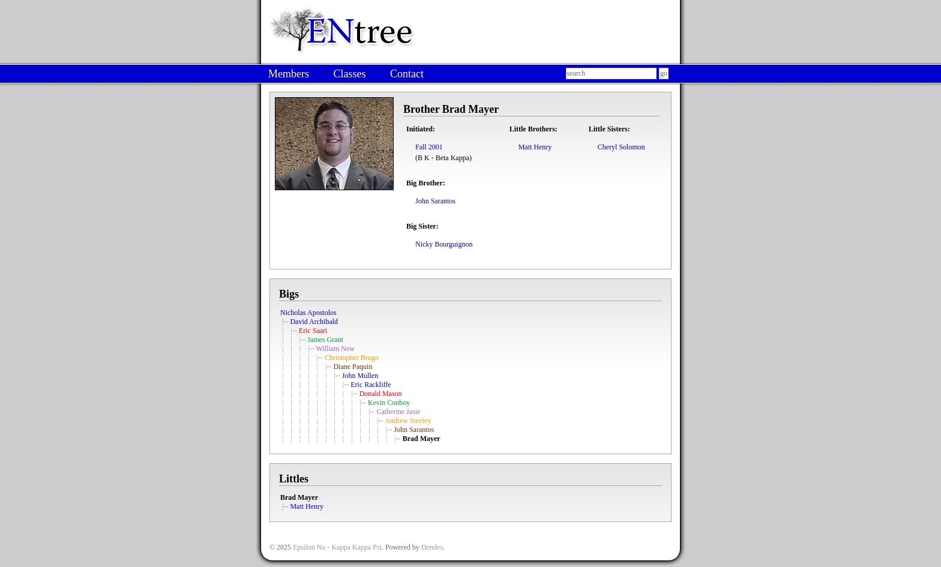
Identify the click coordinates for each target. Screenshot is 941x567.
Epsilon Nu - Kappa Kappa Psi (337, 547)
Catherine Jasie (398, 411)
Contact (407, 74)
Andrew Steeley (408, 420)
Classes (349, 74)
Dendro (432, 547)
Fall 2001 (429, 147)
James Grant (325, 339)
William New (335, 348)
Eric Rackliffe (370, 384)
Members (288, 74)
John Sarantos (435, 201)
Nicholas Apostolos (308, 312)
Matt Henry (535, 147)
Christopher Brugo (352, 357)
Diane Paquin (352, 366)
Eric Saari (313, 330)
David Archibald (314, 321)
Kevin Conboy (389, 402)
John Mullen (360, 375)
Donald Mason (380, 393)
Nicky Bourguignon (443, 244)
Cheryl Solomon (621, 147)
